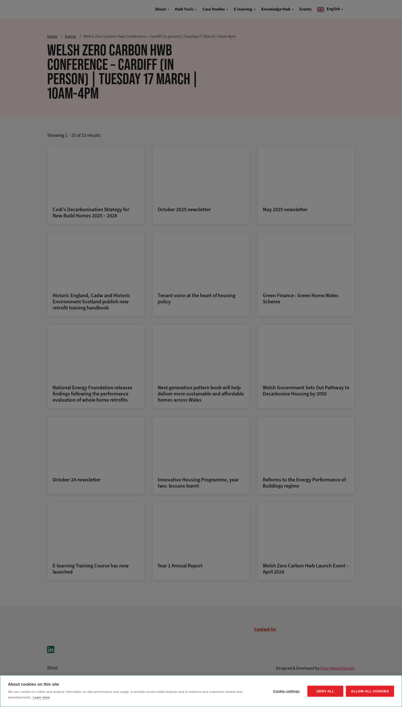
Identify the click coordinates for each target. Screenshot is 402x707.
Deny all (325, 691)
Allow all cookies (370, 691)
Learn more (41, 697)
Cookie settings (286, 691)
